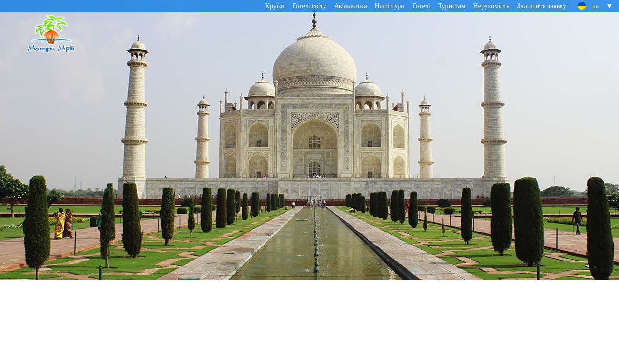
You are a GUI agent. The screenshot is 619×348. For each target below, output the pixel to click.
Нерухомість (491, 6)
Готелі (421, 6)
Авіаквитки (350, 6)
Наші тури (390, 6)
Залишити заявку (541, 6)
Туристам (452, 6)
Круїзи (275, 6)
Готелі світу (309, 6)
